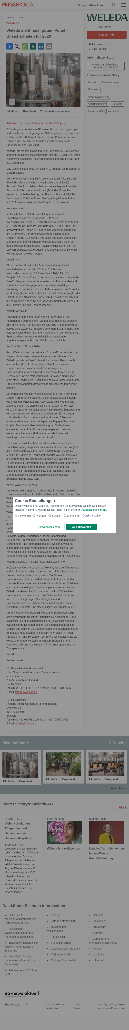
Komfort (41, 515)
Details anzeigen (92, 515)
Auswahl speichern (49, 527)
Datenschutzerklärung (93, 509)
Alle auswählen (81, 527)
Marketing (73, 515)
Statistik (56, 515)
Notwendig (24, 515)
